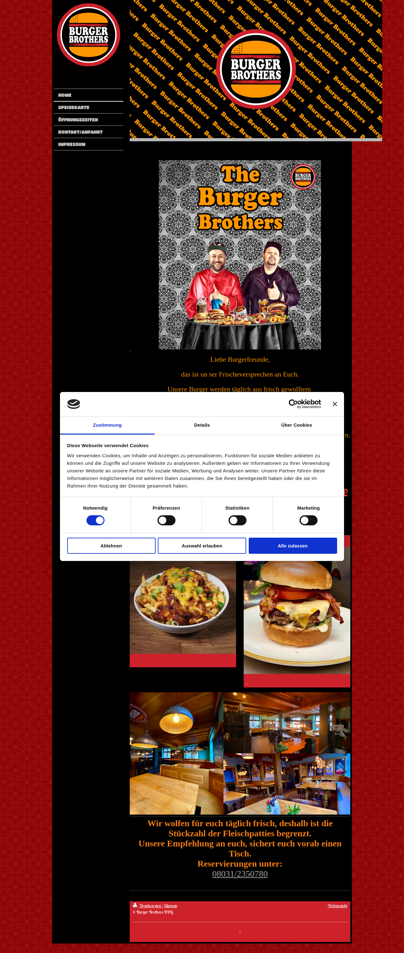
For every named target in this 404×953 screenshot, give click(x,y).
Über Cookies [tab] (296, 425)
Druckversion (147, 906)
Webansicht (337, 906)
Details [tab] (202, 425)
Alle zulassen (293, 545)
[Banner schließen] (335, 404)
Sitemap (170, 906)
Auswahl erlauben (202, 545)
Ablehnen (111, 545)
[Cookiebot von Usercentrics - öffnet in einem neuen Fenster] (293, 404)
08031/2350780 (240, 874)
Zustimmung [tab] (107, 425)
